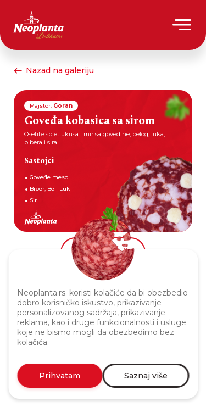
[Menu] (183, 24)
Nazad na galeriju (54, 70)
